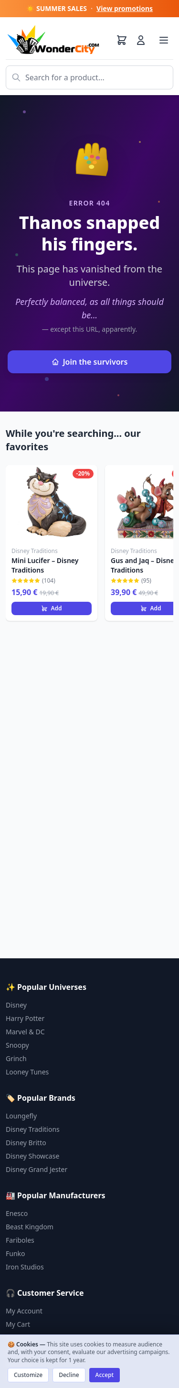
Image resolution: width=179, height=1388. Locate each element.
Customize (28, 1375)
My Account (24, 1310)
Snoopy (17, 1045)
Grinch (16, 1058)
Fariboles (20, 1240)
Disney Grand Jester (36, 1169)
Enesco (17, 1213)
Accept (104, 1375)
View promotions (124, 8)
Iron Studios (25, 1266)
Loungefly (21, 1115)
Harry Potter (25, 1018)
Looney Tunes (27, 1071)
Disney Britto (26, 1142)
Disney (16, 1004)
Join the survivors (90, 362)
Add (51, 608)
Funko (15, 1253)
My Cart (18, 1324)
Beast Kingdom (29, 1226)
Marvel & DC (25, 1031)
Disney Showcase (32, 1155)
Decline (69, 1375)
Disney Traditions (33, 1129)
